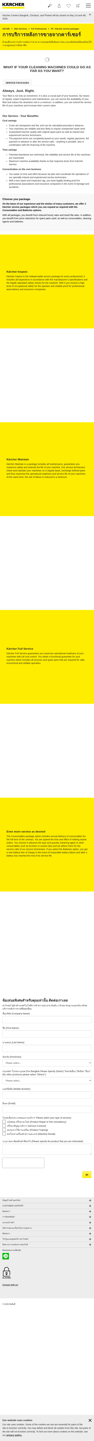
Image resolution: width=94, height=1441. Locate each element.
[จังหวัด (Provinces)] (47, 1062)
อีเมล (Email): (9, 1103)
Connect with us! (10, 1285)
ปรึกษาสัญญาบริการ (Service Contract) (26, 1126)
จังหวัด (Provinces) (11, 1057)
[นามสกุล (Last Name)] (47, 1048)
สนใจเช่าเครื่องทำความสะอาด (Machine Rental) (31, 1134)
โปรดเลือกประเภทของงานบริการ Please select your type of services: (37, 1117)
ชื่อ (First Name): (10, 1028)
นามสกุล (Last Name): (13, 1042)
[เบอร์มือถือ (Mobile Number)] (47, 1094)
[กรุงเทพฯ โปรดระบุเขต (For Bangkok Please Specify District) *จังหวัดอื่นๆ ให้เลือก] (47, 1080)
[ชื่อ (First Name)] (47, 1034)
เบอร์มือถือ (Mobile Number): (16, 1089)
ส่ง (87, 1174)
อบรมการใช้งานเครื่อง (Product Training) (27, 1130)
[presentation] (23, 1163)
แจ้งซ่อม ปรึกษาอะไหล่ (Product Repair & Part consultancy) (36, 1122)
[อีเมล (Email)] (47, 1109)
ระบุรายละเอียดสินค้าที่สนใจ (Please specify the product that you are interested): (43, 1141)
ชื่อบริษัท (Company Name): (16, 1013)
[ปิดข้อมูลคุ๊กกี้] (90, 1420)
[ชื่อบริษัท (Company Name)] (47, 1019)
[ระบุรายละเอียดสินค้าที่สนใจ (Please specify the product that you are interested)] (47, 1149)
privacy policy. (14, 1435)
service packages (17, 83)
